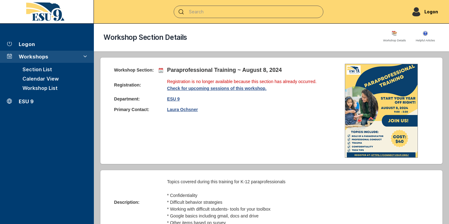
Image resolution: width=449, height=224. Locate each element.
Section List (37, 69)
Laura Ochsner (182, 109)
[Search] (248, 12)
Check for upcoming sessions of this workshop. (217, 88)
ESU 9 (173, 98)
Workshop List (40, 88)
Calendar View (40, 79)
